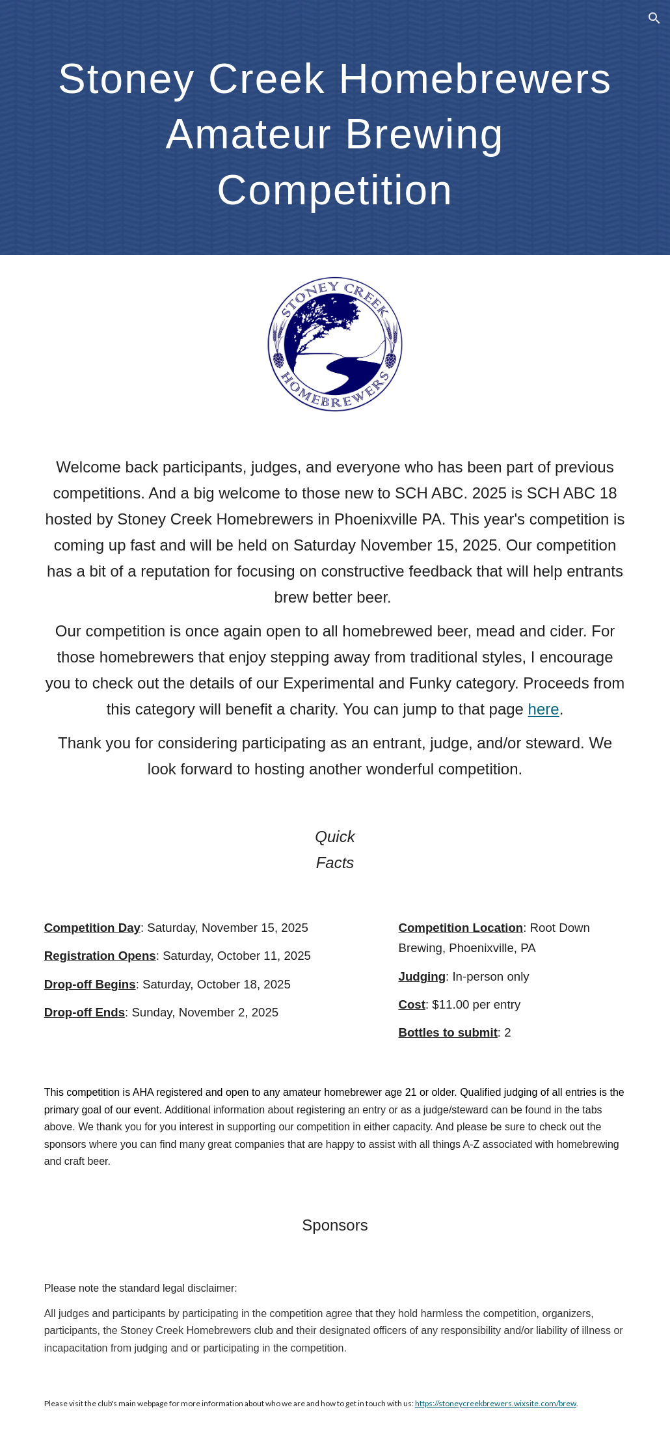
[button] (654, 18)
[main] (335, 127)
